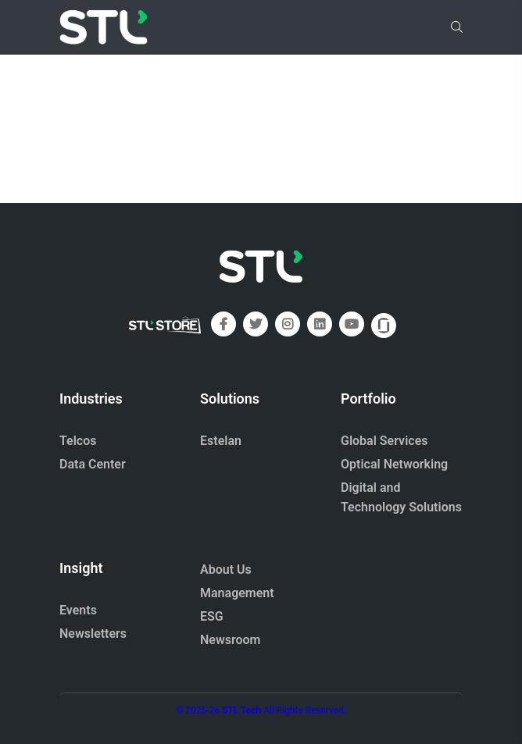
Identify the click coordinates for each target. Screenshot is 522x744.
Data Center (92, 464)
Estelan (220, 440)
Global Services (384, 440)
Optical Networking (394, 464)
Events (78, 610)
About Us (226, 569)
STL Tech (241, 710)
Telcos (78, 440)
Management (237, 593)
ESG (211, 616)
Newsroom (230, 639)
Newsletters (93, 633)
